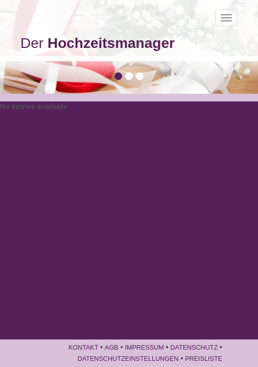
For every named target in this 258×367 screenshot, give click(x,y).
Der (97, 43)
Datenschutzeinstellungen (128, 358)
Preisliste (203, 358)
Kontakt (83, 347)
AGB (112, 347)
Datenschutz (194, 347)
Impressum (144, 347)
